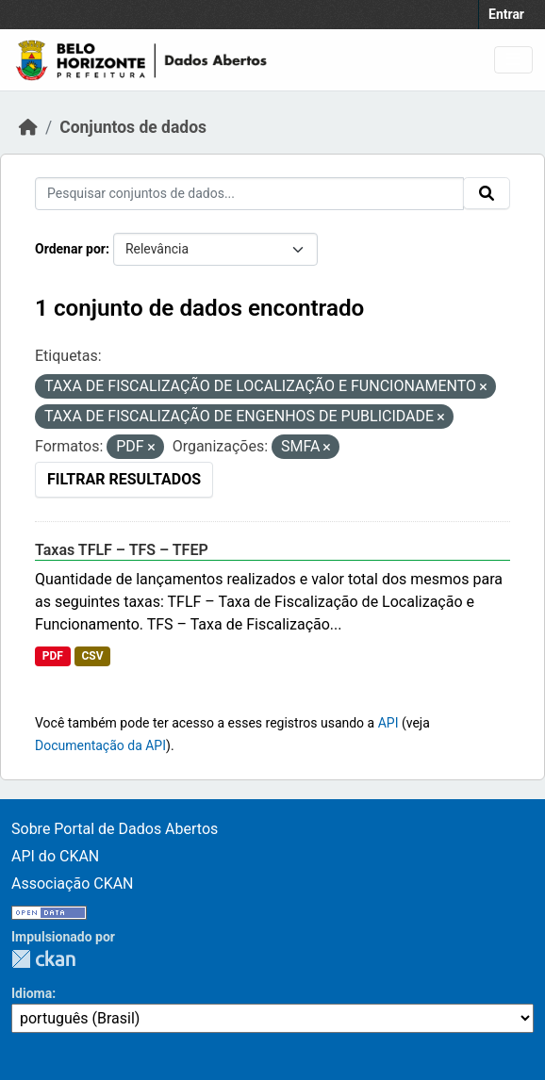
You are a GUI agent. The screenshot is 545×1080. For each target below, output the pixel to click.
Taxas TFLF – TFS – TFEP (121, 550)
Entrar (506, 14)
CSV (92, 656)
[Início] (28, 127)
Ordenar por (70, 248)
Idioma (31, 993)
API (388, 722)
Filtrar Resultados (124, 479)
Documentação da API (100, 745)
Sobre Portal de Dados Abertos (114, 829)
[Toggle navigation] (513, 60)
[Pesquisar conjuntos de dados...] (249, 193)
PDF (52, 656)
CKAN (43, 959)
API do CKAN (55, 856)
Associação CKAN (72, 883)
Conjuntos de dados (132, 127)
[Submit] (486, 193)
